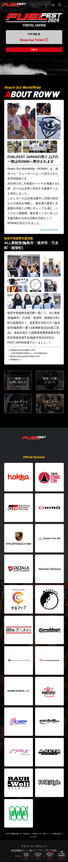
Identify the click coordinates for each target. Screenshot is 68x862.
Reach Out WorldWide (49, 230)
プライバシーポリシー (34, 846)
